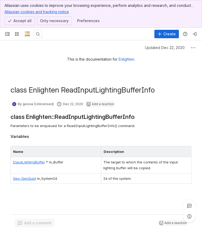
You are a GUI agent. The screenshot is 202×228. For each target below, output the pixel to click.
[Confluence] (27, 34)
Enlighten (126, 59)
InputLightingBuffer (29, 162)
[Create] (166, 34)
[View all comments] (189, 206)
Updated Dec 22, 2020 (165, 47)
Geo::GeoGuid (24, 178)
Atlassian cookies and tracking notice (36, 11)
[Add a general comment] (34, 223)
